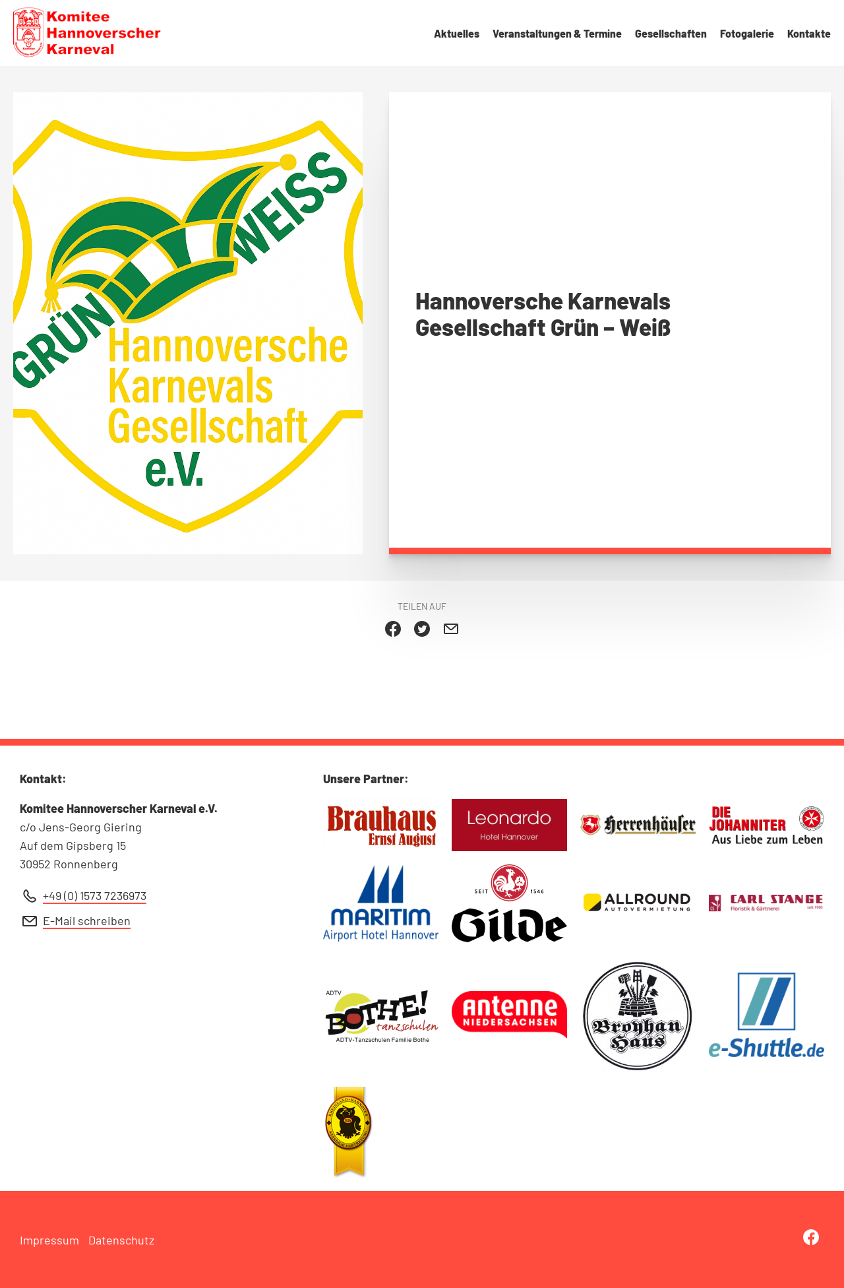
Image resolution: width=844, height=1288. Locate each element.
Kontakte (809, 33)
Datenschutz (121, 1240)
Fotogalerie (747, 33)
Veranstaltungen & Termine (557, 33)
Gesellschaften (671, 33)
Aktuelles (456, 33)
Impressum (49, 1240)
